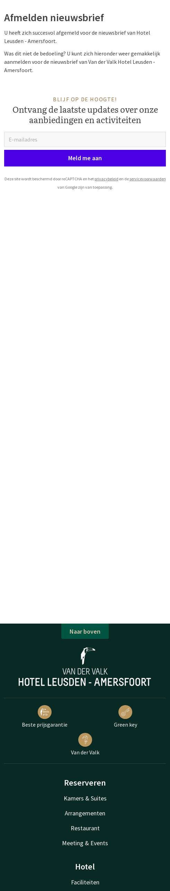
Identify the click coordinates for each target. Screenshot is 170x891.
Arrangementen (85, 813)
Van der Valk (85, 744)
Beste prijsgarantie (45, 716)
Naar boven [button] (85, 631)
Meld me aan (85, 158)
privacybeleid (106, 178)
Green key (125, 716)
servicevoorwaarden (147, 178)
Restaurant (85, 828)
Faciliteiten (85, 882)
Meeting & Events (85, 843)
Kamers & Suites (85, 798)
